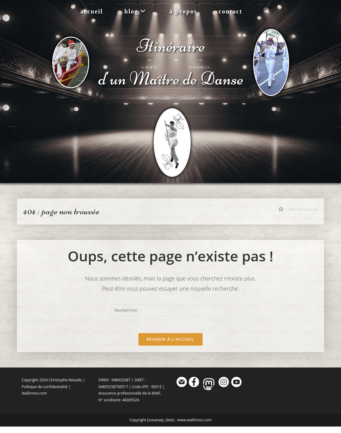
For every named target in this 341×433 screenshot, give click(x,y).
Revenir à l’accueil (170, 345)
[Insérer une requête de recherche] (171, 314)
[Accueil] (281, 213)
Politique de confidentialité (44, 393)
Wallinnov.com (34, 399)
